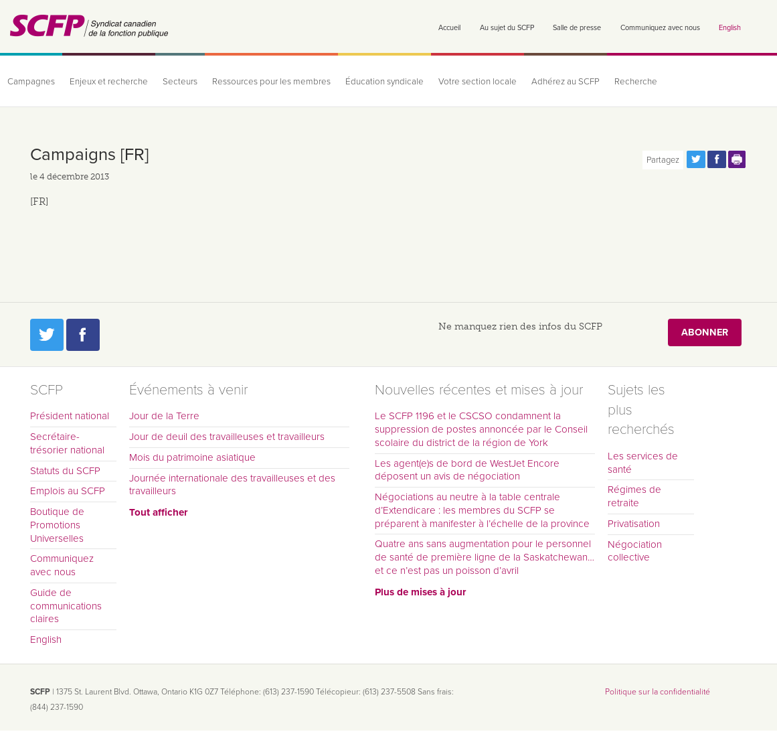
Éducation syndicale (384, 81)
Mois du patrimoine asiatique (192, 457)
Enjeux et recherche (109, 81)
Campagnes (31, 81)
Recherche (635, 81)
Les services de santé (643, 462)
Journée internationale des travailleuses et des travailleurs (232, 485)
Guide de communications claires (66, 606)
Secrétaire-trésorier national (67, 443)
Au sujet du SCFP (507, 27)
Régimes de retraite (634, 496)
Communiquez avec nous (660, 27)
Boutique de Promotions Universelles (57, 525)
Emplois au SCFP (67, 491)
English (730, 27)
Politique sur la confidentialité (657, 691)
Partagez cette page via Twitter (696, 159)
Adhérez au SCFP (565, 81)
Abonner (704, 332)
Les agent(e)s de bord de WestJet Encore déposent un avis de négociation (467, 470)
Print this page (737, 159)
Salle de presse (577, 27)
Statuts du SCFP (65, 471)
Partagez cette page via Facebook (716, 159)
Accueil (449, 27)
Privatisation (634, 524)
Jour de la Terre (164, 416)
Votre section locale (477, 81)
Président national (69, 416)
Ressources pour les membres (271, 81)
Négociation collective (635, 551)
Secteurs (180, 81)
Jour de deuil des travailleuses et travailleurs (227, 437)
